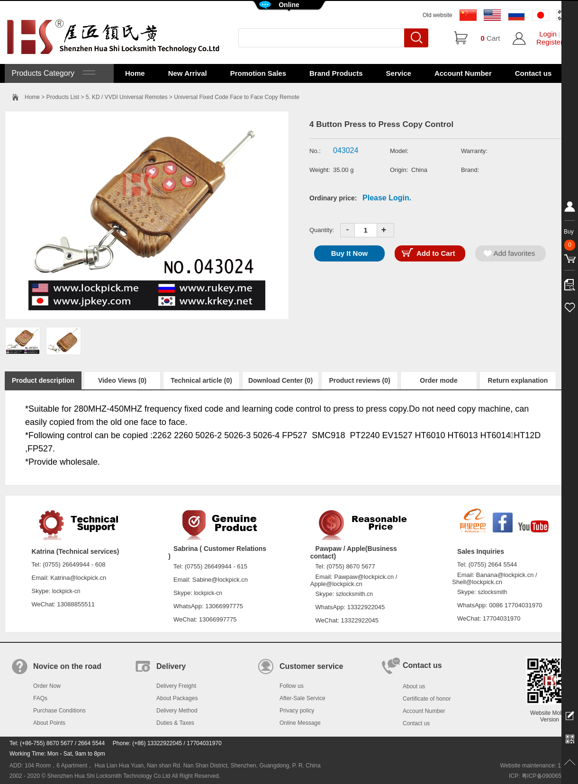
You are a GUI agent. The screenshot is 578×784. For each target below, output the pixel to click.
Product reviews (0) (359, 380)
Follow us (292, 686)
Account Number (463, 73)
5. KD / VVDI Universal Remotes (127, 97)
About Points (49, 723)
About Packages (177, 698)
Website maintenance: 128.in (536, 765)
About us (414, 686)
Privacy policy (297, 710)
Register (549, 42)
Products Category (52, 73)
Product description (43, 380)
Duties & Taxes (175, 723)
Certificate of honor (427, 698)
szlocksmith (492, 592)
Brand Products (336, 73)
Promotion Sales (258, 73)
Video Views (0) (122, 380)
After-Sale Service (302, 698)
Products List (62, 97)
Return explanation (518, 380)
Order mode (438, 380)
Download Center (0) (280, 380)
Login (548, 34)
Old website (437, 15)
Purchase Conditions (59, 710)
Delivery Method (177, 710)
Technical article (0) (201, 380)
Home (135, 73)
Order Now (47, 686)
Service (398, 73)
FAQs (40, 698)
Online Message (300, 723)
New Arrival (187, 73)
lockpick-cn (66, 591)
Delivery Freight (176, 686)
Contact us (533, 73)
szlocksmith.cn (354, 594)
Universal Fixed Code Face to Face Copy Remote (236, 97)
